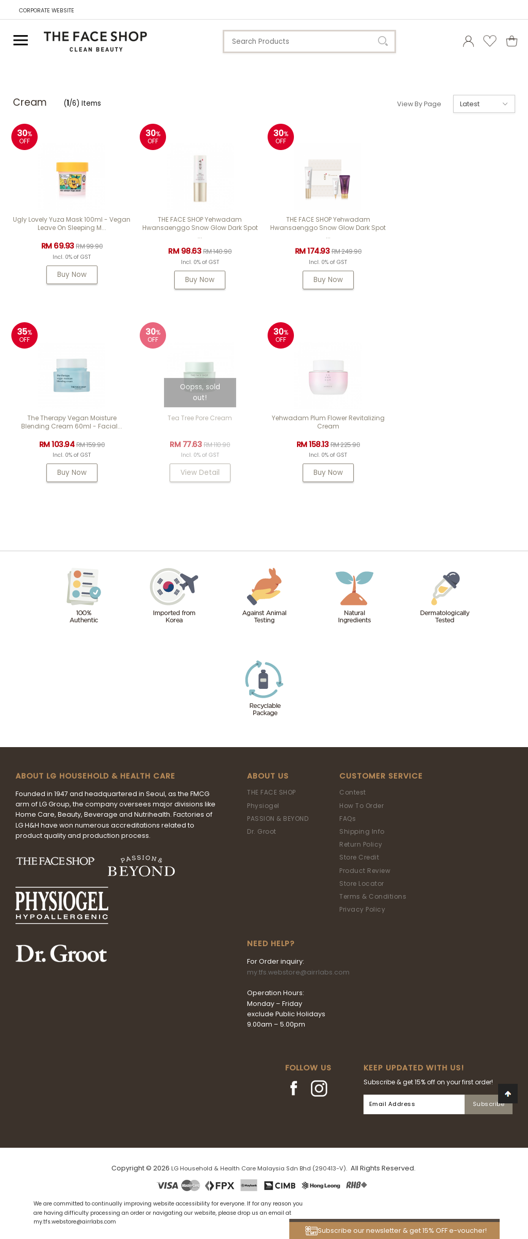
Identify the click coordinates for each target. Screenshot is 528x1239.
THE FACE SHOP (271, 792)
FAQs (347, 818)
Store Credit (359, 857)
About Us (268, 776)
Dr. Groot (261, 831)
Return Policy (361, 844)
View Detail (71, 472)
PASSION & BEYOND (277, 818)
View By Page (419, 104)
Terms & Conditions (372, 896)
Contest (352, 792)
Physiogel (263, 805)
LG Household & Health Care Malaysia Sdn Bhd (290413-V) (258, 1168)
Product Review (364, 870)
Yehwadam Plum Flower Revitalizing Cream (199, 422)
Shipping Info (362, 831)
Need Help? (270, 943)
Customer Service (381, 776)
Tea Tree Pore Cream (72, 418)
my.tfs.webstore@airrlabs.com (298, 972)
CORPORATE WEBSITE (46, 10)
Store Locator (361, 883)
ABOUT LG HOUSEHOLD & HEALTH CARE (95, 776)
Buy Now (72, 274)
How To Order (361, 805)
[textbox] (309, 41)
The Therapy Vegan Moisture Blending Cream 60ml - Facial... (456, 223)
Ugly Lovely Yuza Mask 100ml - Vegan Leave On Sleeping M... (71, 223)
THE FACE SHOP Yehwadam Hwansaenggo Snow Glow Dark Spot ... (200, 227)
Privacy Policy (362, 909)
